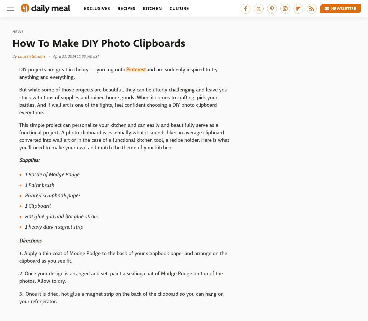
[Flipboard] (298, 9)
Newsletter (341, 9)
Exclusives (97, 8)
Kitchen (152, 8)
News (18, 32)
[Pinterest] (272, 9)
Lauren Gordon (31, 56)
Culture (179, 8)
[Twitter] (259, 9)
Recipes (126, 8)
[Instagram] (285, 9)
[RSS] (312, 9)
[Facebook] (245, 9)
